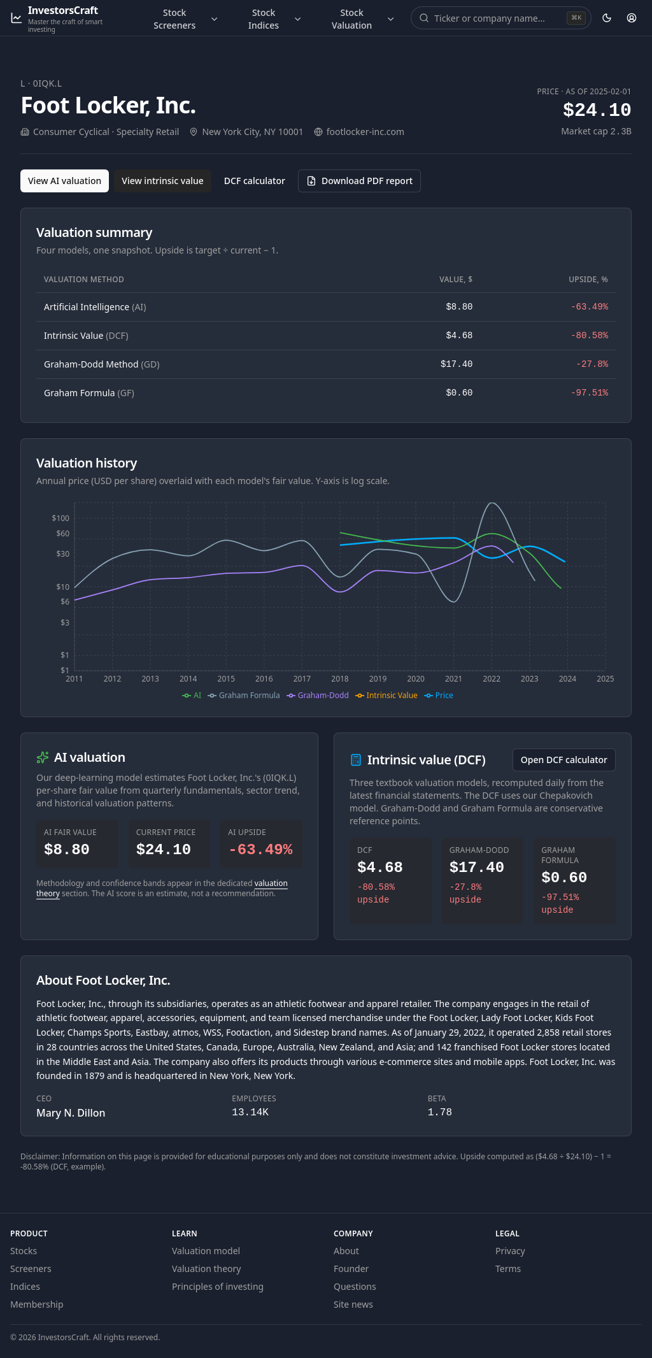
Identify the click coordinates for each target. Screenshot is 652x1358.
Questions (355, 1286)
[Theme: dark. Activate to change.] (606, 18)
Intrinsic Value (86, 335)
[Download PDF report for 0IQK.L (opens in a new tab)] (359, 180)
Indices (25, 1286)
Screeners (31, 1268)
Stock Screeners (186, 18)
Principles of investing (218, 1286)
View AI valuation (64, 181)
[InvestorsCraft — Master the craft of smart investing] (68, 18)
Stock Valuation (363, 18)
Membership (37, 1304)
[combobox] (499, 18)
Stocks (23, 1251)
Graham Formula (89, 393)
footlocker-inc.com (365, 131)
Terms (508, 1268)
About (346, 1251)
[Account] (632, 18)
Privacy (510, 1251)
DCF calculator (254, 181)
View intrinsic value (163, 181)
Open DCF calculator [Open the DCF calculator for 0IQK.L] (564, 760)
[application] (326, 599)
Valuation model (206, 1251)
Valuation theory (206, 1268)
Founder (351, 1268)
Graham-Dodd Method (101, 364)
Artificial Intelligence (95, 307)
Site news (353, 1304)
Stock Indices (275, 18)
